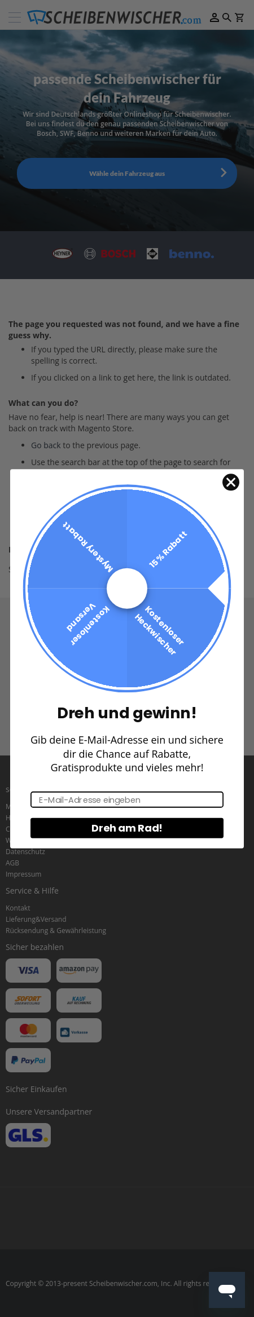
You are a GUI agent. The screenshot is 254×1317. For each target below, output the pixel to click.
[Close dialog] (231, 482)
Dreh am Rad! (126, 828)
